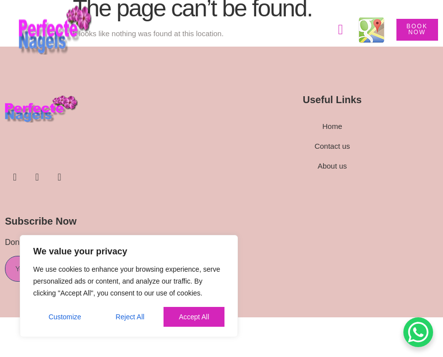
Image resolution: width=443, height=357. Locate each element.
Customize (65, 317)
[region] (129, 286)
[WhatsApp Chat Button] (418, 332)
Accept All (194, 317)
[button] (340, 29)
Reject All (129, 317)
